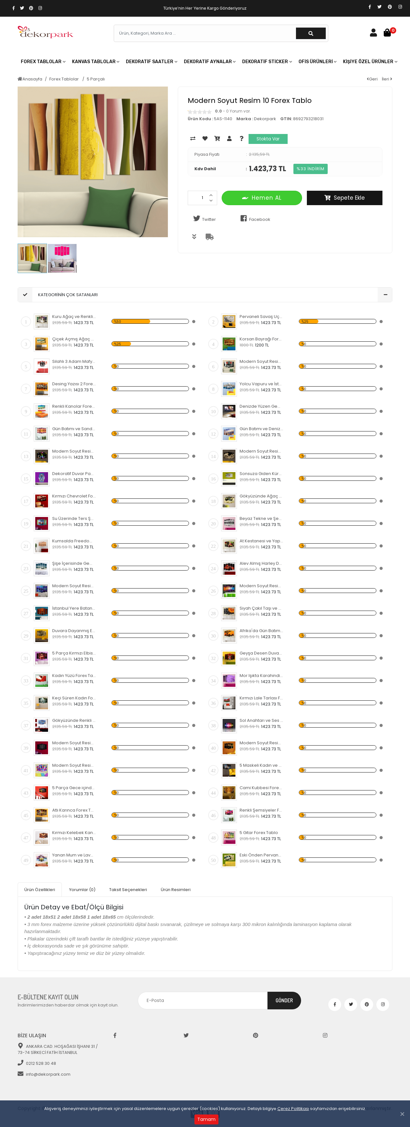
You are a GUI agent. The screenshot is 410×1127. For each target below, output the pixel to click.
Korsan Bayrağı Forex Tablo (261, 339)
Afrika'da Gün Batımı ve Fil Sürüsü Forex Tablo (261, 631)
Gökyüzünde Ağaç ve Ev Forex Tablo (261, 496)
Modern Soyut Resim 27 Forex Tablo (74, 451)
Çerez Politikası (293, 1109)
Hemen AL (262, 198)
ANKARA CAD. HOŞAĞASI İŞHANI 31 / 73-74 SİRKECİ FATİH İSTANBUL (58, 1049)
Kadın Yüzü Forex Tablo (74, 675)
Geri (372, 79)
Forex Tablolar (64, 79)
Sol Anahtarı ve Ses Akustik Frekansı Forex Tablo (261, 720)
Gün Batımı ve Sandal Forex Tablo (74, 429)
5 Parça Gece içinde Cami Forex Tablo (74, 788)
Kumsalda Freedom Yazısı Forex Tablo (74, 541)
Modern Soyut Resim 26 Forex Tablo (261, 451)
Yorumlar (82, 890)
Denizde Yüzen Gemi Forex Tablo (261, 406)
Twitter (203, 218)
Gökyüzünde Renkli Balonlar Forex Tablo (74, 720)
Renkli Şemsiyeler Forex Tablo (261, 810)
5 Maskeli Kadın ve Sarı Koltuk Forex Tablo (261, 765)
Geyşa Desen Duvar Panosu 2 (261, 653)
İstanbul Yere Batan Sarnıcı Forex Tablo (74, 608)
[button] (43, 61)
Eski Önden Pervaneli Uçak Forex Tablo (261, 855)
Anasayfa (30, 79)
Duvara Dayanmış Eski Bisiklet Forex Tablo (74, 631)
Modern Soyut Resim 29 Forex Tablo (261, 743)
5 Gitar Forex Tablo (259, 833)
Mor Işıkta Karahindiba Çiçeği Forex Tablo (261, 675)
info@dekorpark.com (44, 1074)
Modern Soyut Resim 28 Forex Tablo (74, 743)
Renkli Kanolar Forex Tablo (74, 406)
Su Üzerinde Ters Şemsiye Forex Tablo (74, 518)
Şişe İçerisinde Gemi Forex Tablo (74, 563)
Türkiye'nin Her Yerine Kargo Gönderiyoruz (205, 8)
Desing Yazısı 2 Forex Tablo (74, 384)
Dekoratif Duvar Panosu (74, 474)
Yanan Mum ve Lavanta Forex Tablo (74, 855)
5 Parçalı (96, 79)
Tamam (206, 1119)
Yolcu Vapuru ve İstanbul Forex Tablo (261, 384)
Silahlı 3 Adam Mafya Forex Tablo (74, 361)
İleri (387, 79)
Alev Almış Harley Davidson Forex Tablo (261, 563)
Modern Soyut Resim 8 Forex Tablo (261, 586)
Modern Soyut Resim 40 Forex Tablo (261, 361)
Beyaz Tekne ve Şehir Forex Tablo (261, 518)
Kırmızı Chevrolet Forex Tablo (74, 496)
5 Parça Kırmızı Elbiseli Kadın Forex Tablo (74, 653)
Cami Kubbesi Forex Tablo (261, 788)
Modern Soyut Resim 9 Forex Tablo (74, 586)
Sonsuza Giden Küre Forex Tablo (261, 474)
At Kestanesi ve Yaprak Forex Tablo (261, 541)
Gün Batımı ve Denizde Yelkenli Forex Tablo (261, 429)
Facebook (254, 218)
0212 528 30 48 (37, 1063)
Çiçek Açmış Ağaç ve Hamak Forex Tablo (74, 339)
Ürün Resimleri (176, 890)
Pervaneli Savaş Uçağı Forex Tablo (261, 316)
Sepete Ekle (344, 198)
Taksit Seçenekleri (128, 890)
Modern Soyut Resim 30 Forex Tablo (74, 765)
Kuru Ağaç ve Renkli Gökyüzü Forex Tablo (74, 316)
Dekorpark (265, 119)
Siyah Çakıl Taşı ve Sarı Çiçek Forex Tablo (261, 608)
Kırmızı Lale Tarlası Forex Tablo (261, 698)
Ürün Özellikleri (39, 890)
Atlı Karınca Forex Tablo (74, 810)
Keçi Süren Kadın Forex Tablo (74, 698)
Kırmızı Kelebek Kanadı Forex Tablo (74, 833)
